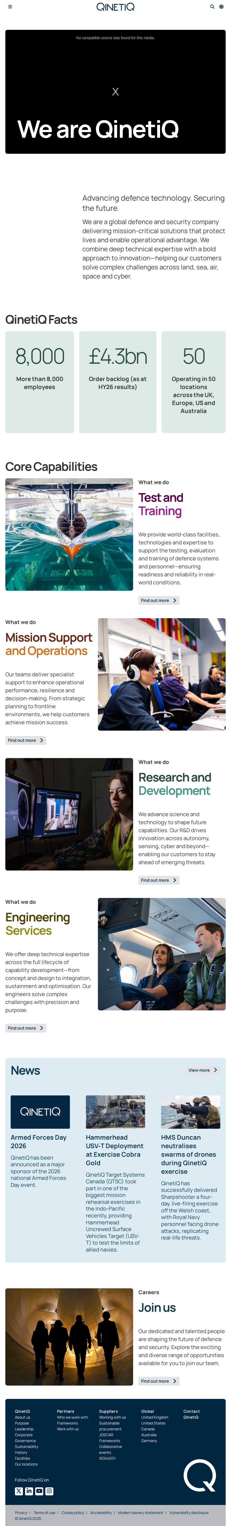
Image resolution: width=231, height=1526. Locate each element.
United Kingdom (154, 1417)
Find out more (155, 600)
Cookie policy (73, 1512)
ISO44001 (107, 1458)
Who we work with (72, 1417)
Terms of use (44, 1512)
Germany (149, 1440)
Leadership (24, 1428)
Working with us (112, 1417)
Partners (65, 1411)
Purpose (22, 1423)
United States (153, 1423)
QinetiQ (22, 1411)
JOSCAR (106, 1434)
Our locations (26, 1464)
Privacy (21, 1512)
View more (199, 1070)
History (21, 1452)
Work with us (68, 1428)
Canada (148, 1428)
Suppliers (108, 1411)
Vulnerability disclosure (189, 1512)
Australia (149, 1434)
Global (147, 1411)
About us (22, 1417)
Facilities (22, 1458)
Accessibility (101, 1512)
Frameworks (67, 1423)
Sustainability (26, 1446)
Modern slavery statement (140, 1512)
